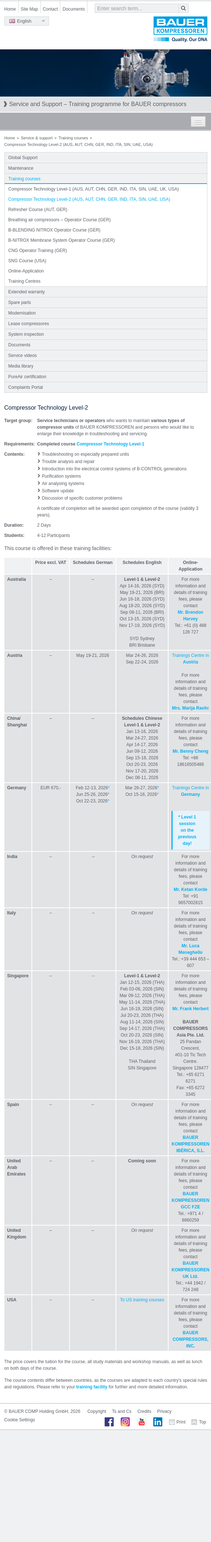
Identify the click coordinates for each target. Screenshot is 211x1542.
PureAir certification (27, 376)
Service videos (22, 355)
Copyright (96, 1411)
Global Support (23, 157)
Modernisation (22, 313)
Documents (74, 9)
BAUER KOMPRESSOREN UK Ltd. (190, 1270)
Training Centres (24, 281)
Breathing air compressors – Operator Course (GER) (59, 219)
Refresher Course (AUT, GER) (37, 209)
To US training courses (142, 1299)
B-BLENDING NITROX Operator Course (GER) (54, 230)
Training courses (73, 138)
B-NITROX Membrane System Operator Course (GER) (61, 240)
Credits (144, 1411)
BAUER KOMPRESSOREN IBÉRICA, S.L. (190, 1144)
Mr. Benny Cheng (190, 751)
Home (10, 9)
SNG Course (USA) (27, 260)
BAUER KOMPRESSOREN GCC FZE (190, 1200)
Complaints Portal (25, 387)
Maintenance (21, 168)
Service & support (37, 138)
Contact (50, 9)
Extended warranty (26, 291)
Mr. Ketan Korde (190, 889)
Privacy (164, 1411)
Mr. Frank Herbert (190, 1008)
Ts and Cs (121, 1411)
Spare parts (19, 302)
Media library (21, 366)
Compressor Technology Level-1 (110, 444)
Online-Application (26, 271)
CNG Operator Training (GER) (37, 250)
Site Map (29, 9)
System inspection (26, 334)
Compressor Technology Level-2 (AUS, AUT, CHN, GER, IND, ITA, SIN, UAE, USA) (89, 199)
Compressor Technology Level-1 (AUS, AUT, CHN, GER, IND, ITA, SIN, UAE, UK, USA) (93, 189)
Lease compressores (28, 323)
